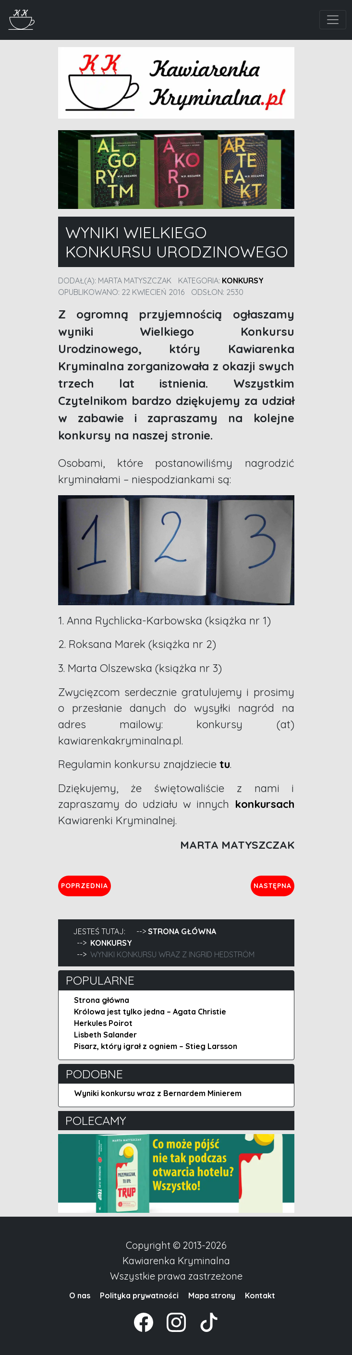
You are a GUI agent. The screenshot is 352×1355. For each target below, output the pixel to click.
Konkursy (243, 280)
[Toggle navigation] (332, 19)
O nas (79, 1295)
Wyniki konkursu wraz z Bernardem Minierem (158, 1093)
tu (224, 764)
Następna (273, 885)
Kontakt (260, 1295)
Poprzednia (86, 885)
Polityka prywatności (139, 1295)
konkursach (264, 804)
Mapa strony (211, 1295)
